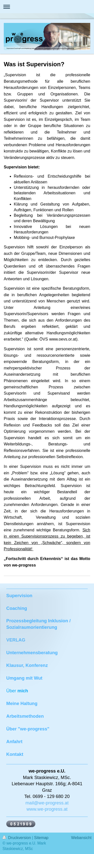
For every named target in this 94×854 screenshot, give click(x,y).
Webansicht (81, 838)
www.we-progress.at (47, 809)
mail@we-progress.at (46, 802)
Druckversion (17, 838)
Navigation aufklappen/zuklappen (47, 6)
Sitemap (41, 838)
